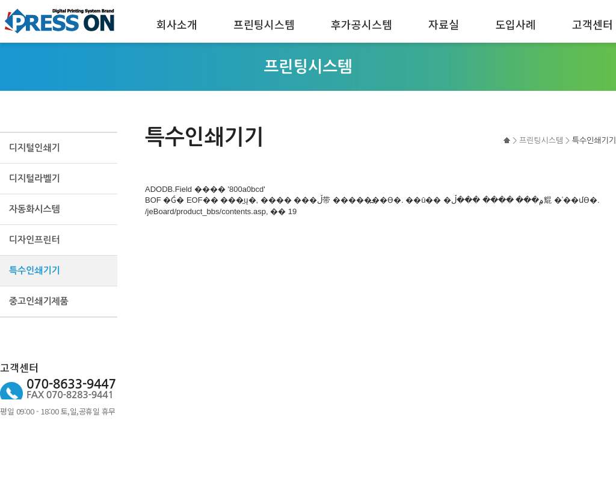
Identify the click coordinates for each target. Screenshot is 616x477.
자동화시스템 (34, 209)
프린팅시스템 (264, 24)
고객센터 (592, 24)
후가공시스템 (361, 24)
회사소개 (176, 24)
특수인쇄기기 (34, 270)
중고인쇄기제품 (39, 301)
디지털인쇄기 (34, 147)
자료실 (443, 24)
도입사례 (515, 24)
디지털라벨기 (34, 178)
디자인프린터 (34, 239)
